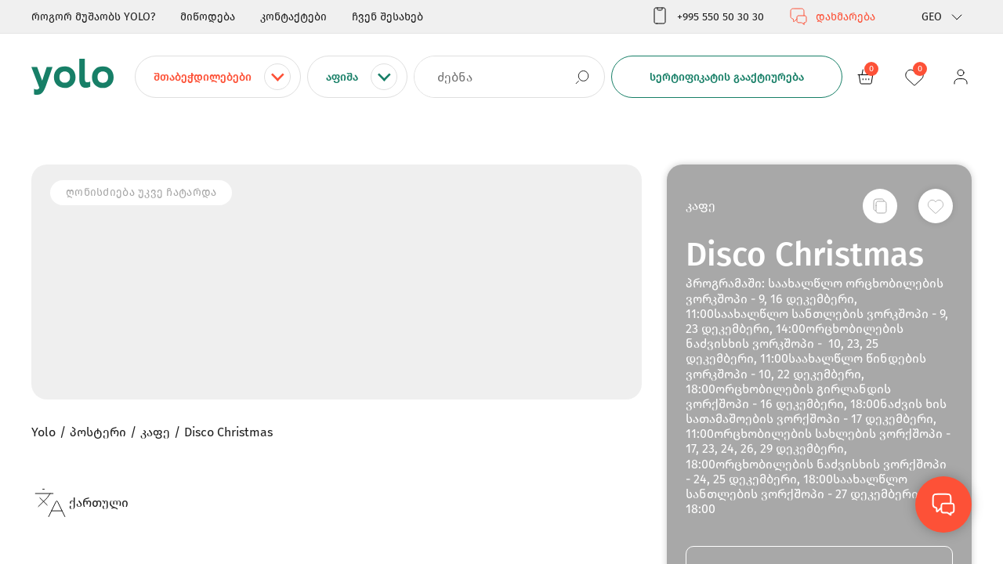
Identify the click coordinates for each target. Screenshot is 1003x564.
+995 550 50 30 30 (707, 16)
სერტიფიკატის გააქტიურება (727, 77)
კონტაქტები (293, 17)
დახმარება (832, 16)
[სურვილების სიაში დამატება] (935, 206)
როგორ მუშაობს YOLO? (93, 17)
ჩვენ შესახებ (387, 17)
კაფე (700, 205)
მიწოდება (207, 17)
